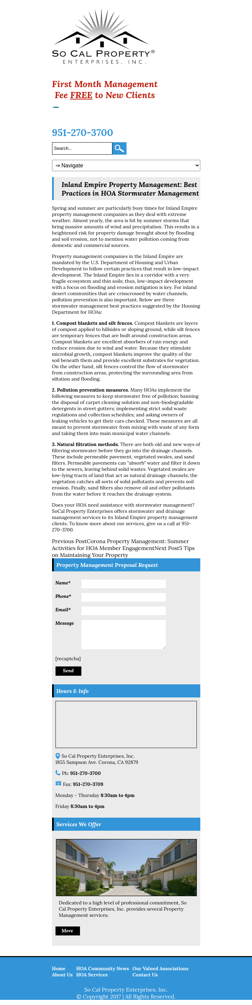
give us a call (161, 523)
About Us (62, 980)
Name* (63, 583)
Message (65, 623)
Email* (63, 610)
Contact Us (145, 980)
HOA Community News (102, 974)
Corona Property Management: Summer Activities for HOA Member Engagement (120, 544)
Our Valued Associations (160, 974)
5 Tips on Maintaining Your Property (123, 551)
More (67, 936)
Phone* (63, 596)
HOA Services (92, 980)
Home (58, 974)
